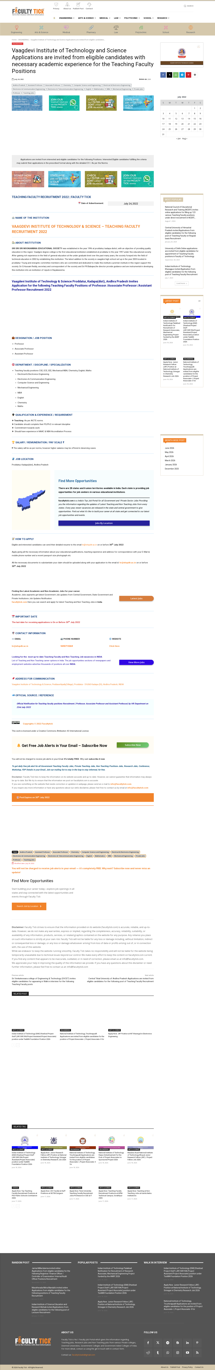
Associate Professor (53, 85)
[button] (188, 6)
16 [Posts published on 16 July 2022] (200, 118)
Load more (181, 283)
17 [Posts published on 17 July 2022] (163, 124)
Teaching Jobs (28, 93)
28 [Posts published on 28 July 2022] (189, 129)
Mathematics (99, 89)
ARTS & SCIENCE (18, 1030)
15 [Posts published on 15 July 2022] (195, 118)
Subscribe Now (133, 744)
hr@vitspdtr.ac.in (89, 545)
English (88, 89)
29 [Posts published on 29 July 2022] (195, 129)
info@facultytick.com (120, 784)
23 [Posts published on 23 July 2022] (200, 124)
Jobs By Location (104, 523)
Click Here (114, 646)
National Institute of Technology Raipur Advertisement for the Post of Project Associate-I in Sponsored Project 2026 (111, 1156)
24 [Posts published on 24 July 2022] (163, 129)
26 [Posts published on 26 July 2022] (176, 129)
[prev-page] (13, 1045)
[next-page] (18, 1045)
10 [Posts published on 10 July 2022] (163, 118)
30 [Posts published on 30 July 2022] (200, 129)
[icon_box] (56, 7)
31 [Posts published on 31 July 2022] (163, 134)
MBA (108, 89)
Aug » (184, 138)
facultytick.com (66, 500)
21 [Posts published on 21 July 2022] (189, 124)
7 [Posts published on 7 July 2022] (188, 113)
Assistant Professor (35, 85)
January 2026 (171, 465)
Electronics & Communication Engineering (29, 89)
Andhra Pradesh (19, 85)
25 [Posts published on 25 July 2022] (170, 129)
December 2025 (172, 469)
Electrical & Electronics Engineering (116, 85)
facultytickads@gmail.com (83, 1354)
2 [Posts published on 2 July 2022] (200, 108)
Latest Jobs (137, 598)
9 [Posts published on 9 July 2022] (200, 113)
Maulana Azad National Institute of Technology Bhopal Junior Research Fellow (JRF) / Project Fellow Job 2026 (140, 1156)
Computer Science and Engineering (87, 85)
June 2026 (169, 448)
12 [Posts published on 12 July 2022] (176, 118)
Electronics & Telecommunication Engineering (65, 89)
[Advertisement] (83, 133)
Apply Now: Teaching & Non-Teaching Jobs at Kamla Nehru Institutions (140, 1193)
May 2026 (169, 452)
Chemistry (67, 85)
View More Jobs (136, 662)
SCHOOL (15, 1188)
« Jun (178, 138)
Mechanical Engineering (122, 89)
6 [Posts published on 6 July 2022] (182, 113)
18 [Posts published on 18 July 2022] (170, 124)
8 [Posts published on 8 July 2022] (194, 113)
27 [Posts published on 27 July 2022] (182, 129)
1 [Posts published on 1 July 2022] (194, 108)
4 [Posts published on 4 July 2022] (169, 113)
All (199, 301)
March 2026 (170, 460)
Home (14, 40)
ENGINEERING (23, 40)
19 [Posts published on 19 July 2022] (176, 124)
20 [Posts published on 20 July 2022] (182, 124)
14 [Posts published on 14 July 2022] (189, 118)
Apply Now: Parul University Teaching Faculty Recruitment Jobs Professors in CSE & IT (81, 1193)
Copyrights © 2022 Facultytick (38, 724)
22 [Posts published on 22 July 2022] (195, 124)
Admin (141, 79)
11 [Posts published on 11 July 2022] (170, 118)
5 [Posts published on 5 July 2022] (176, 113)
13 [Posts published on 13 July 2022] (182, 118)
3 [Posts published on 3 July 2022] (163, 113)
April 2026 (169, 456)
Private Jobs (138, 89)
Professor (16, 93)
